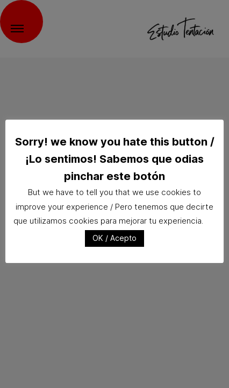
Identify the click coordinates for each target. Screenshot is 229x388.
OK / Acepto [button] (114, 237)
